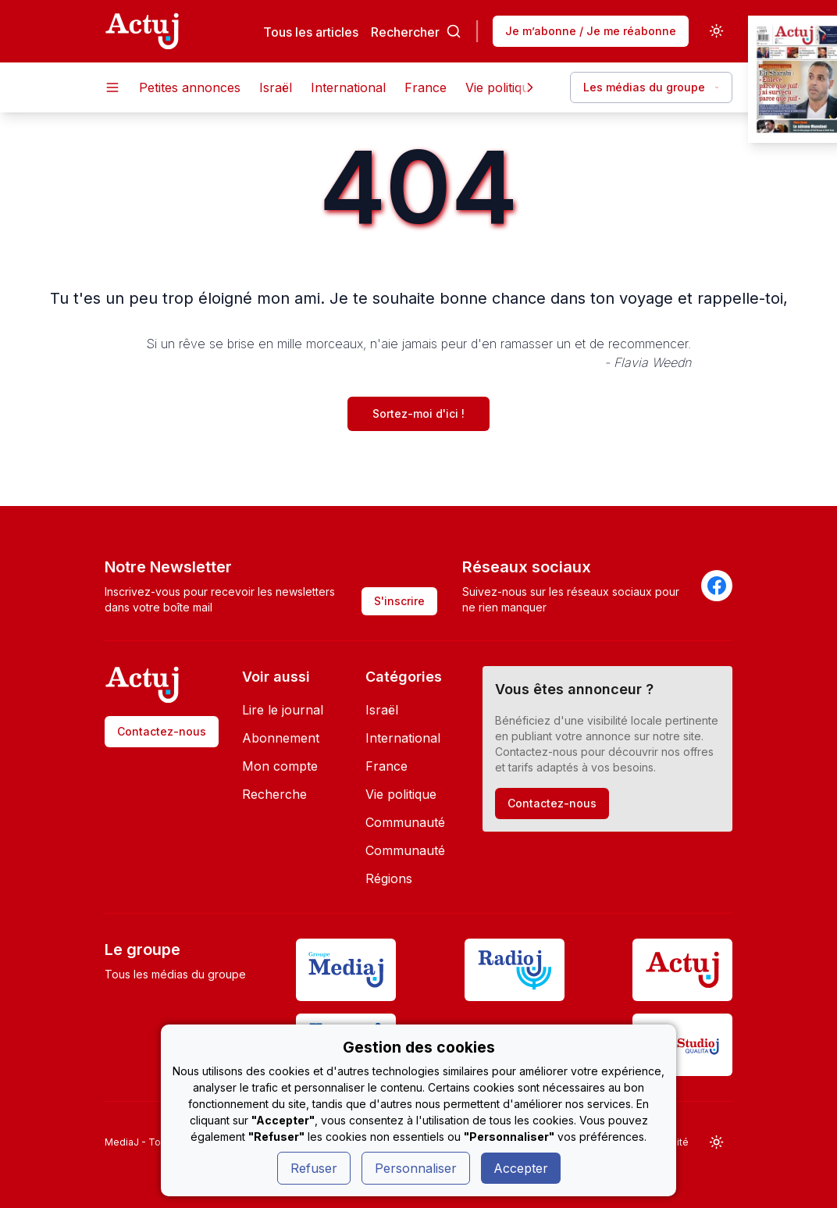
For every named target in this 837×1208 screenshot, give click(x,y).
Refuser (313, 1168)
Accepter (520, 1168)
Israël (275, 87)
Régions (388, 878)
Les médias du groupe (651, 87)
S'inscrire (399, 601)
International (348, 87)
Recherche (274, 794)
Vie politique (500, 87)
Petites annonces (189, 87)
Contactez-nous (161, 731)
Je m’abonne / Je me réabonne (590, 30)
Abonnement (280, 738)
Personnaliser (416, 1168)
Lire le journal (282, 710)
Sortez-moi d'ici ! (418, 413)
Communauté (405, 822)
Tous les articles (310, 31)
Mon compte (280, 766)
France (425, 87)
